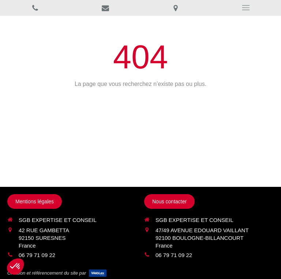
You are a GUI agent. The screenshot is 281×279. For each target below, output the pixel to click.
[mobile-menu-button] (246, 7)
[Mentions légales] (34, 201)
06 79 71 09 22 (37, 255)
